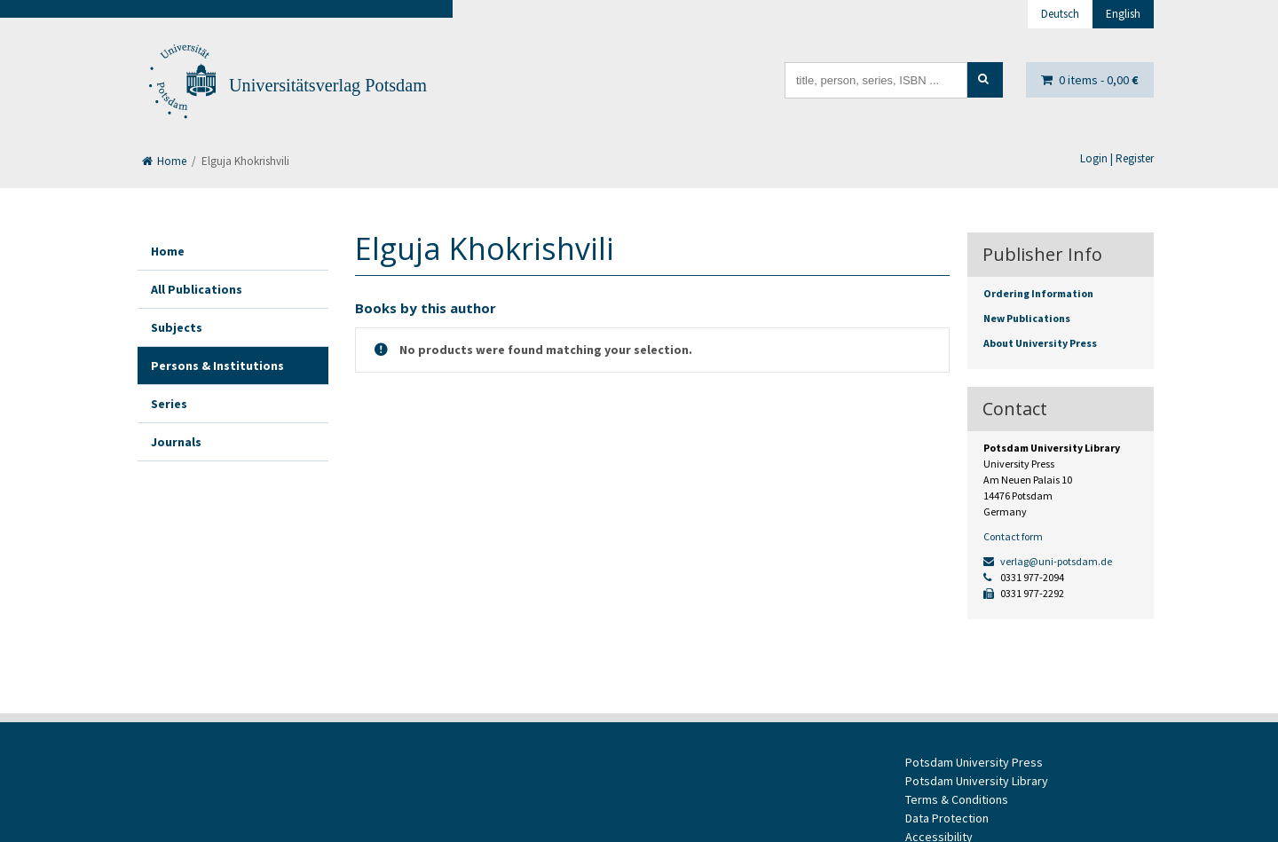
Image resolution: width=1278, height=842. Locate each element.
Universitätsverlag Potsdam (328, 85)
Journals (176, 442)
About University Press (1040, 343)
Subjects (176, 327)
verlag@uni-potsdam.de (1047, 561)
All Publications (196, 289)
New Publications (1026, 318)
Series (169, 404)
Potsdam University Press (974, 762)
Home (164, 161)
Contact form (1013, 536)
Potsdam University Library (976, 781)
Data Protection (947, 818)
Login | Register (1117, 158)
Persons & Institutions (217, 366)
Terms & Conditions (956, 799)
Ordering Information (1038, 293)
